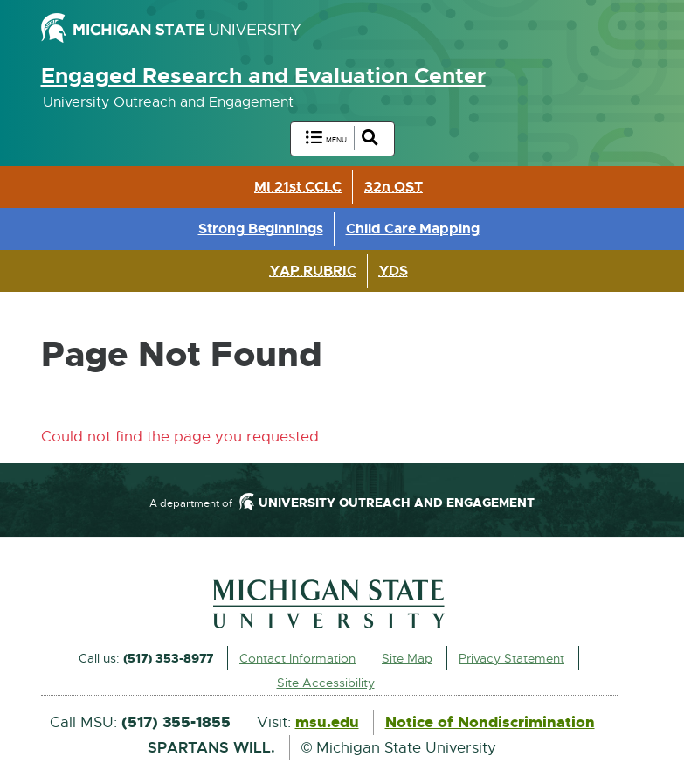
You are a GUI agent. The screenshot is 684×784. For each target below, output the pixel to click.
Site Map (407, 658)
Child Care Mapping (413, 228)
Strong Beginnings (260, 228)
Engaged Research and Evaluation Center (263, 76)
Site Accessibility (326, 682)
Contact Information (297, 658)
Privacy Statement (511, 658)
